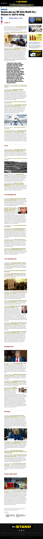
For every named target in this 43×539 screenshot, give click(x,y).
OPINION (32, 7)
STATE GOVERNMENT (26, 7)
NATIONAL (20, 7)
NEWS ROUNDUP (11, 7)
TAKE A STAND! (21, 9)
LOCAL (16, 7)
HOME (6, 7)
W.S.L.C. (36, 7)
